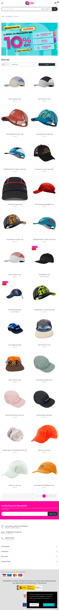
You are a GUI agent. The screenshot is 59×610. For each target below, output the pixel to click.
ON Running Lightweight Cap (44, 204)
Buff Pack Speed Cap (14, 310)
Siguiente (55, 496)
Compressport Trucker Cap (14, 134)
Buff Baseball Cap (44, 274)
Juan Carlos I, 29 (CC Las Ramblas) (16, 526)
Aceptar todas (49, 604)
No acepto (34, 605)
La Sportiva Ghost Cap (15, 204)
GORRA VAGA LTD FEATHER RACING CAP (15, 450)
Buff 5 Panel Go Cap (15, 99)
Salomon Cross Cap (44, 450)
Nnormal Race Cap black (44, 415)
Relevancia (23, 64)
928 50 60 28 (9, 538)
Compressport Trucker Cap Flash (44, 310)
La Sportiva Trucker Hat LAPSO (44, 169)
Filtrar (47, 64)
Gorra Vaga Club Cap (14, 345)
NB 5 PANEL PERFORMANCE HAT (44, 485)
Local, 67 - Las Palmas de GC (12, 527)
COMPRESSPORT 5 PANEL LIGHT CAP (14, 169)
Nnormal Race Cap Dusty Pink (14, 415)
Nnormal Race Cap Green (44, 380)
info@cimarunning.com (13, 532)
